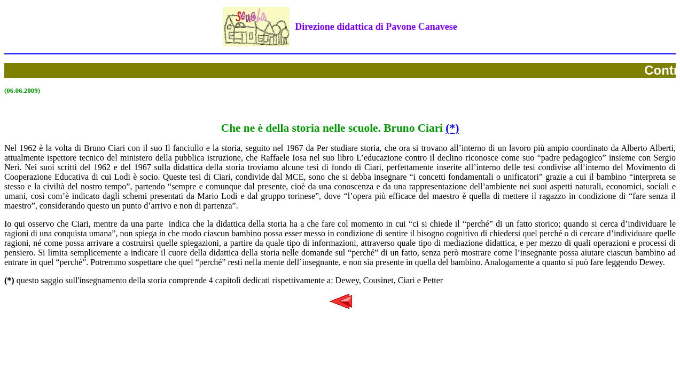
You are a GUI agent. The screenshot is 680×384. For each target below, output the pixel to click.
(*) (452, 128)
